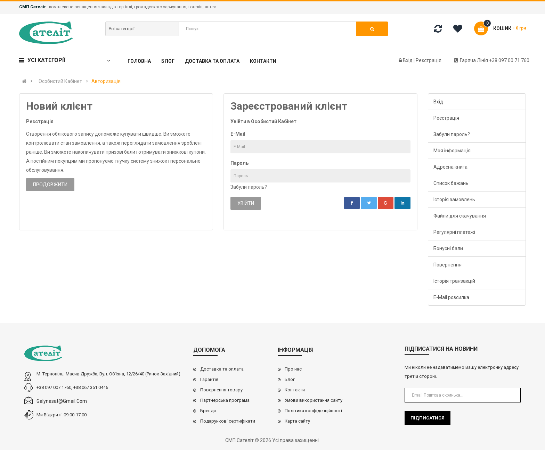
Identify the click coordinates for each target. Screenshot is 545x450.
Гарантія (209, 379)
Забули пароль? (248, 187)
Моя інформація (452, 150)
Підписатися (427, 418)
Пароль (239, 163)
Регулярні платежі (454, 232)
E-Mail (237, 134)
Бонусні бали (448, 248)
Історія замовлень (454, 199)
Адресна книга (450, 167)
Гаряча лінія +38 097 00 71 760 (491, 60)
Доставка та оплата (222, 369)
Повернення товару (221, 389)
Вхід (408, 60)
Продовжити (50, 184)
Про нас (293, 369)
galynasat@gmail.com (61, 401)
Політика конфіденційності (313, 410)
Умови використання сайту (313, 400)
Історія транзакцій (454, 281)
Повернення (447, 265)
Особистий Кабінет (60, 81)
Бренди (208, 410)
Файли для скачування (459, 216)
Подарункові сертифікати (227, 421)
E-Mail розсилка (451, 297)
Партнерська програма (225, 400)
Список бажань (451, 183)
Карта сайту (297, 421)
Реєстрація (428, 60)
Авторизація (106, 81)
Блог (290, 379)
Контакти (295, 389)
